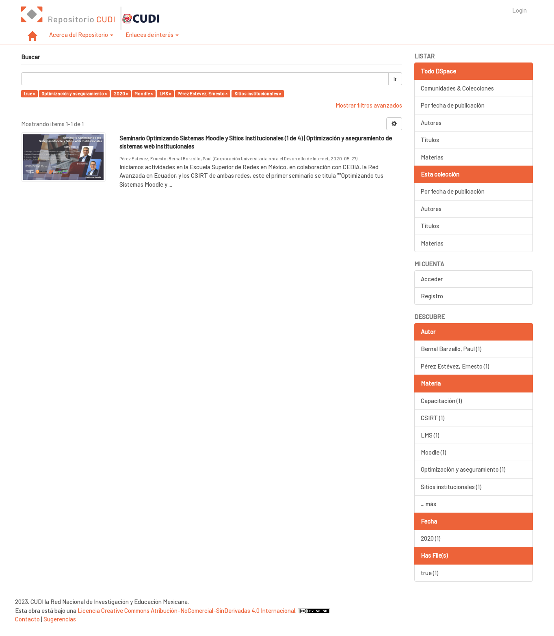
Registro (432, 296)
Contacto (27, 619)
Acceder (432, 278)
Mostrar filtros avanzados (368, 105)
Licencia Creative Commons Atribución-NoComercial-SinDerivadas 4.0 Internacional (186, 610)
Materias (432, 157)
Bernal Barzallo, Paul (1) (451, 348)
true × (29, 93)
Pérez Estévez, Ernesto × (202, 93)
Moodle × (143, 93)
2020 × (121, 93)
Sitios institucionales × (257, 93)
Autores (431, 122)
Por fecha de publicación (453, 105)
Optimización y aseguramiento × (74, 93)
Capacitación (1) (441, 400)
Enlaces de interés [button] (152, 34)
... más (428, 503)
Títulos (430, 139)
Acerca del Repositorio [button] (81, 34)
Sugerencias (59, 619)
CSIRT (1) (432, 417)
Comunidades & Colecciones (457, 88)
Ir (395, 78)
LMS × (165, 93)
